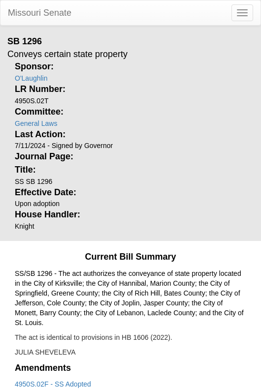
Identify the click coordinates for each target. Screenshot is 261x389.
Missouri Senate (39, 13)
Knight (24, 226)
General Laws (36, 123)
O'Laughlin (31, 78)
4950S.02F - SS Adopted (53, 384)
